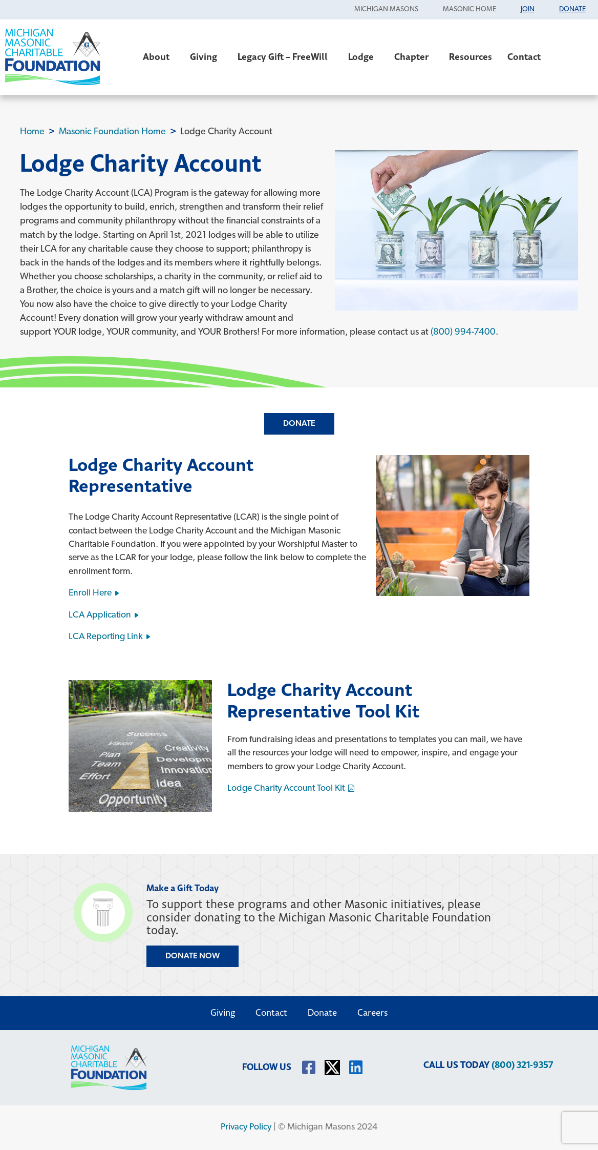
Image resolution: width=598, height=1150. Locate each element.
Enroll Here (90, 593)
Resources (470, 57)
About (159, 57)
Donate (299, 424)
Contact (526, 57)
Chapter (414, 57)
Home (32, 132)
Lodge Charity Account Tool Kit (286, 788)
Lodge (363, 57)
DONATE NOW (192, 956)
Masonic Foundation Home (112, 132)
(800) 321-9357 (522, 1065)
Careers (372, 1013)
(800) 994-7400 (463, 332)
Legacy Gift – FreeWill (285, 57)
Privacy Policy (246, 1127)
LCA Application (100, 615)
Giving (206, 57)
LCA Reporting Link (106, 636)
